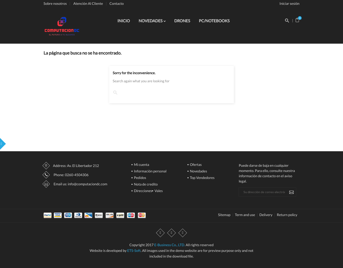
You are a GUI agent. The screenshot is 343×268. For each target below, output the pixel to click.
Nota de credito (145, 184)
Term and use (245, 215)
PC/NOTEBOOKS (214, 20)
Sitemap (224, 215)
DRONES (182, 20)
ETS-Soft (134, 251)
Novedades (198, 171)
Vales (158, 191)
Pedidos (139, 178)
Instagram (182, 233)
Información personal (149, 171)
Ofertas (195, 165)
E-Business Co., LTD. (169, 245)
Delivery (266, 215)
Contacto (117, 4)
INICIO (123, 20)
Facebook (160, 233)
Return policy (287, 215)
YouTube (171, 233)
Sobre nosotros (55, 4)
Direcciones (142, 191)
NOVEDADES (151, 20)
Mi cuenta (141, 165)
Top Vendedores (202, 178)
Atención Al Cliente (88, 4)
